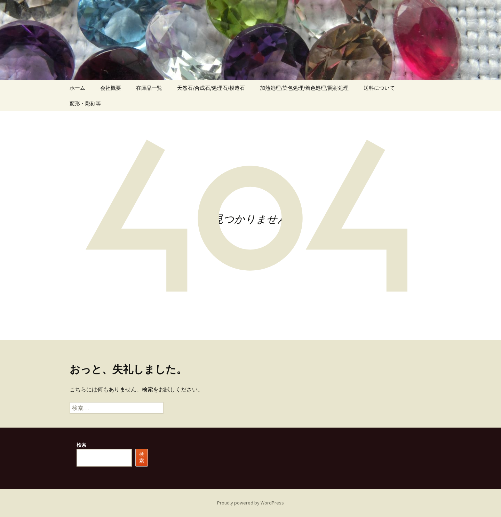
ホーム (77, 88)
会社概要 (110, 88)
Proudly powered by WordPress (250, 503)
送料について (379, 88)
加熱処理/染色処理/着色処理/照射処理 (304, 88)
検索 (81, 445)
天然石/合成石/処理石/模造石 (211, 88)
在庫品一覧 (149, 88)
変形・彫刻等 (85, 103)
